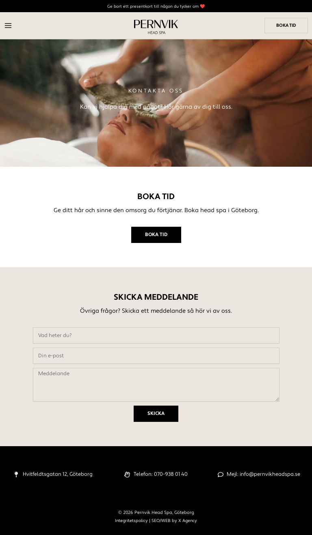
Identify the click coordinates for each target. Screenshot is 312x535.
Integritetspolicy (131, 520)
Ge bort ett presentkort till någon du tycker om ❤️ (156, 6)
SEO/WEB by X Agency (174, 520)
